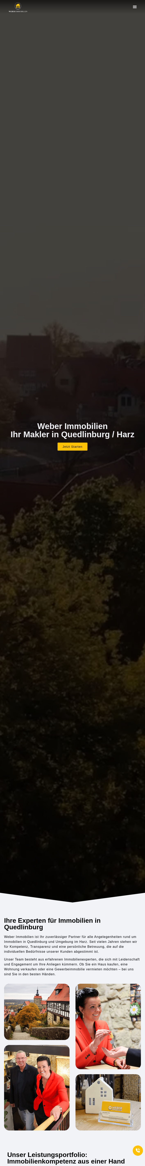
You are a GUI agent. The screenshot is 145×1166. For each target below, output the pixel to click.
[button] (135, 7)
